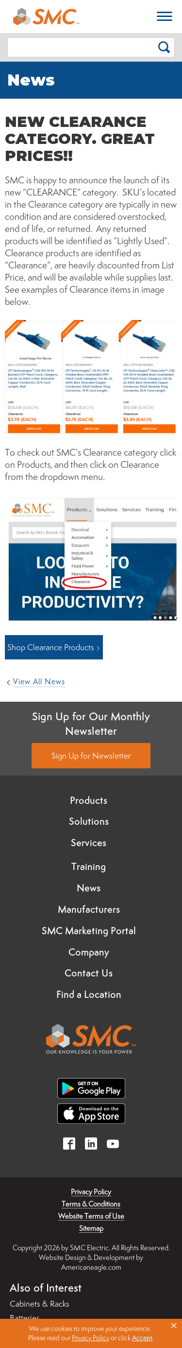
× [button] (174, 1325)
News (88, 888)
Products (88, 800)
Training (88, 866)
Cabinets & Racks (39, 1303)
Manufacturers (89, 909)
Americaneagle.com (91, 1267)
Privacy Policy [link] (90, 1337)
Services (88, 843)
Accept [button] (142, 1337)
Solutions (89, 821)
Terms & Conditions (91, 1203)
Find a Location (88, 994)
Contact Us (89, 973)
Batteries (25, 1318)
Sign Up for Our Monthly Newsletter (91, 723)
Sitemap (91, 1228)
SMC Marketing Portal (89, 931)
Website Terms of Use (91, 1216)
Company (88, 952)
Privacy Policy (91, 1191)
